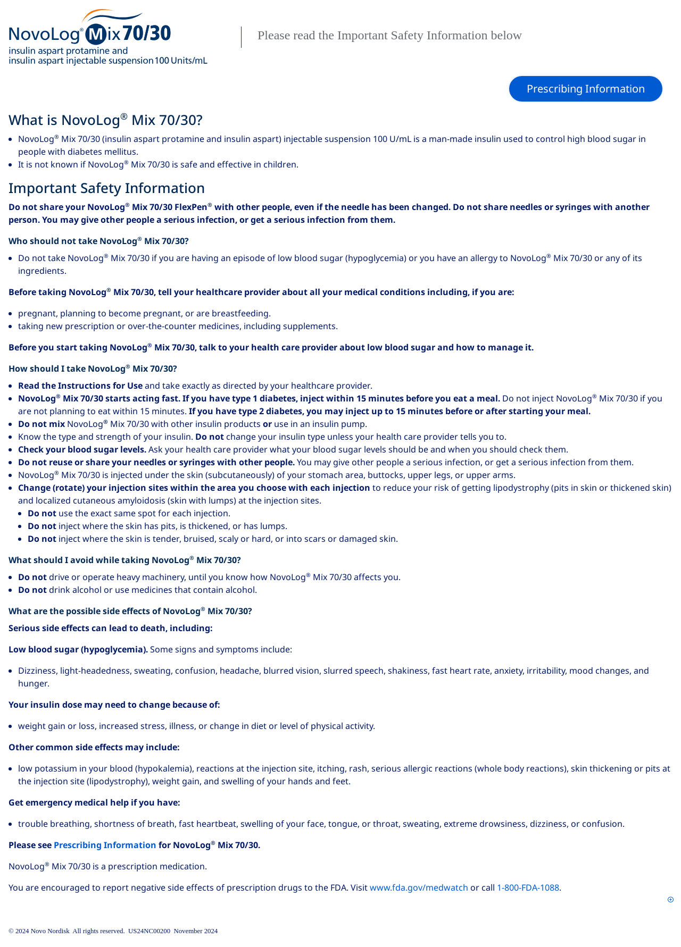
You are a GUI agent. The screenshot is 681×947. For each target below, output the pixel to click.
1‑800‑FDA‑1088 (528, 888)
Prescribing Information (105, 845)
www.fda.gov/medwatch (419, 888)
